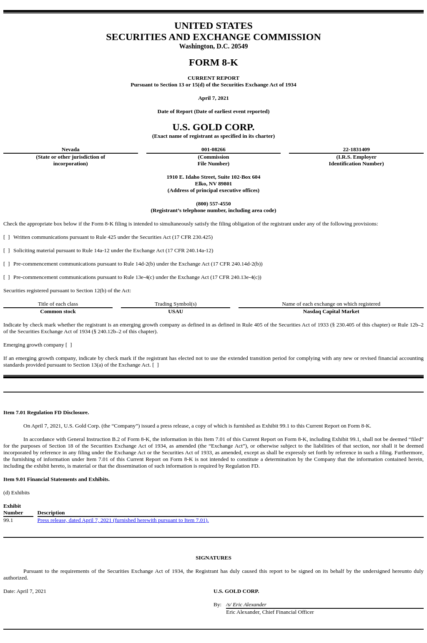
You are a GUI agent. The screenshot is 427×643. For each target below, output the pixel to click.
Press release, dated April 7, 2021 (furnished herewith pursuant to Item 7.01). (123, 520)
